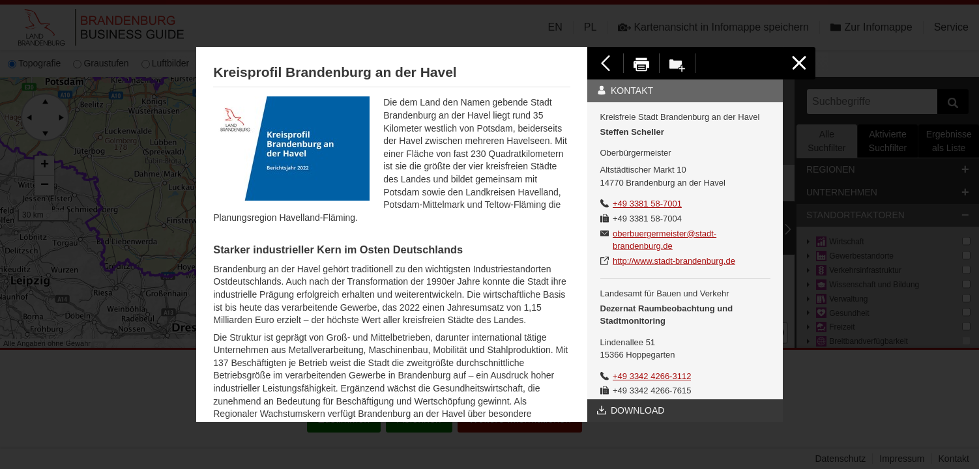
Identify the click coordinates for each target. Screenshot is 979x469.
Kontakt (625, 90)
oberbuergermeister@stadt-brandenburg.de (664, 240)
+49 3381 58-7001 (647, 203)
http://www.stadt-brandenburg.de (674, 261)
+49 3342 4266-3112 (652, 376)
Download (630, 410)
